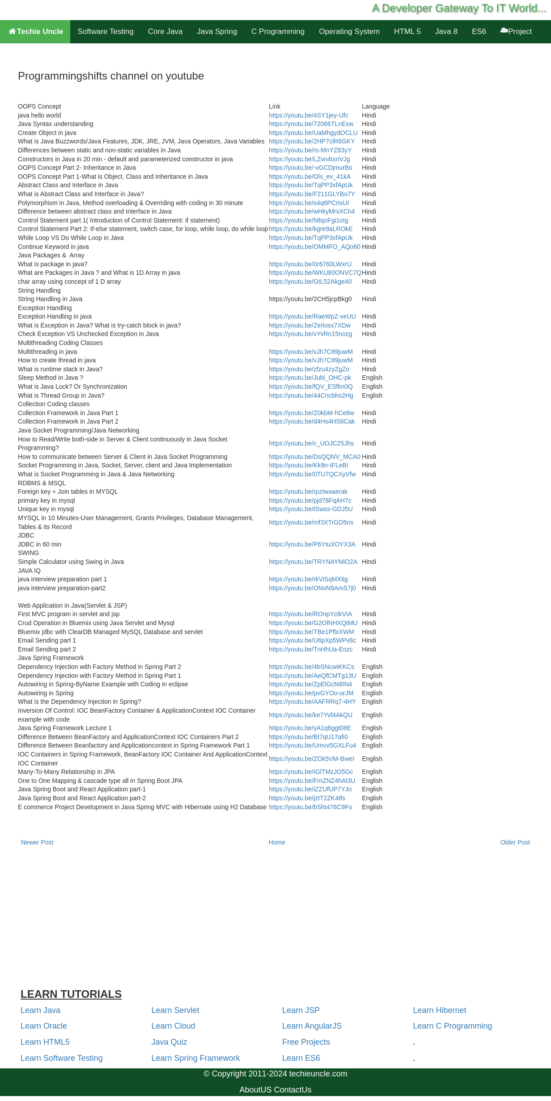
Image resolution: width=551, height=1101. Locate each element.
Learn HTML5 (45, 1042)
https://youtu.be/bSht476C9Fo (310, 807)
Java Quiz (169, 1042)
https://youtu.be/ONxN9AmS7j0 (312, 588)
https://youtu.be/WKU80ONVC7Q (315, 272)
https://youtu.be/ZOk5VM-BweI (311, 758)
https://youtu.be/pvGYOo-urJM (311, 693)
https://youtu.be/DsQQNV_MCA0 (314, 456)
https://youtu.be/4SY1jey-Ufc (308, 115)
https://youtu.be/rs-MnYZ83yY (310, 150)
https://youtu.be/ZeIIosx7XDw (310, 325)
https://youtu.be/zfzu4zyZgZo (309, 369)
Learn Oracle (44, 1025)
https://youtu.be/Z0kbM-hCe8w (311, 412)
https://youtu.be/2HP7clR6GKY (312, 141)
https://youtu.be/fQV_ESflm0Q (311, 386)
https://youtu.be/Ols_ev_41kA (310, 176)
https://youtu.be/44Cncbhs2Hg (311, 395)
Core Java (165, 31)
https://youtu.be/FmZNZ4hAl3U (312, 780)
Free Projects (306, 1042)
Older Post (515, 842)
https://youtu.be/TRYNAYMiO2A (313, 561)
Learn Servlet (175, 1010)
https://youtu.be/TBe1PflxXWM (311, 631)
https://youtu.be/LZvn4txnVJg (309, 159)
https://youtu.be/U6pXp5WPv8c (312, 640)
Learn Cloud (173, 1025)
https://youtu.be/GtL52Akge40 (310, 281)
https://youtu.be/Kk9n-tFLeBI (308, 465)
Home (276, 842)
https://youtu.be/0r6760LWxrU (310, 264)
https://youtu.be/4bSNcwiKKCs (311, 666)
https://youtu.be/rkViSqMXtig (308, 579)
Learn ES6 (301, 1058)
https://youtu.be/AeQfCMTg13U (312, 675)
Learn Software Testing (62, 1058)
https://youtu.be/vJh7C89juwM (311, 351)
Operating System (349, 31)
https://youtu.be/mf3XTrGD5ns (311, 522)
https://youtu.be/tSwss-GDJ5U (311, 509)
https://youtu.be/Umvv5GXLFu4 (312, 745)
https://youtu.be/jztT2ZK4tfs (307, 798)
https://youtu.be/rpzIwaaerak (308, 491)
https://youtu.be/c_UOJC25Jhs (311, 443)
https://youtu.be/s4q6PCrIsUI (309, 202)
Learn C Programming (452, 1025)
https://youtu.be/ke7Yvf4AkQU (310, 715)
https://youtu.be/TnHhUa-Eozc (311, 649)
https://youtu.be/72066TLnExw (311, 123)
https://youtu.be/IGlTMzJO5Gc (311, 771)
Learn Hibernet (439, 1010)
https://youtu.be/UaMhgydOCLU (313, 132)
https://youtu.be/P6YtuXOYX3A (312, 544)
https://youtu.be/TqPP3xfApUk (311, 185)
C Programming (278, 31)
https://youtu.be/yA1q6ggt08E (310, 727)
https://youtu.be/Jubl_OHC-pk (310, 377)
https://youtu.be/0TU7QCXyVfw (312, 474)
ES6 (479, 31)
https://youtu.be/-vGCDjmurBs (310, 167)
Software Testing (105, 31)
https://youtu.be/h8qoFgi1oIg (308, 220)
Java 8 (446, 31)
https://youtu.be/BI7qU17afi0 (308, 736)
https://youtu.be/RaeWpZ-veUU (312, 316)
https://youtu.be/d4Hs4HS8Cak (312, 421)
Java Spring (217, 31)
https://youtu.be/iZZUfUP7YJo (310, 789)
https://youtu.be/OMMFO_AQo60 (314, 246)
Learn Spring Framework (196, 1058)
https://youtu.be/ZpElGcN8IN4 (310, 684)
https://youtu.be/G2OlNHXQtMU (313, 622)
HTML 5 (407, 31)
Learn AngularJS (312, 1025)
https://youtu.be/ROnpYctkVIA (310, 614)
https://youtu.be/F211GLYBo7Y (312, 194)
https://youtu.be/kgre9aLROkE (311, 228)
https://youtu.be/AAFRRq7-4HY (312, 701)
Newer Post (37, 842)
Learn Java (40, 1010)
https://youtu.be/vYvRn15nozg (310, 333)
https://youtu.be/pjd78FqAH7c (310, 500)
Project (516, 31)
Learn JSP (301, 1010)
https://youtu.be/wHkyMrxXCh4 (312, 211)
